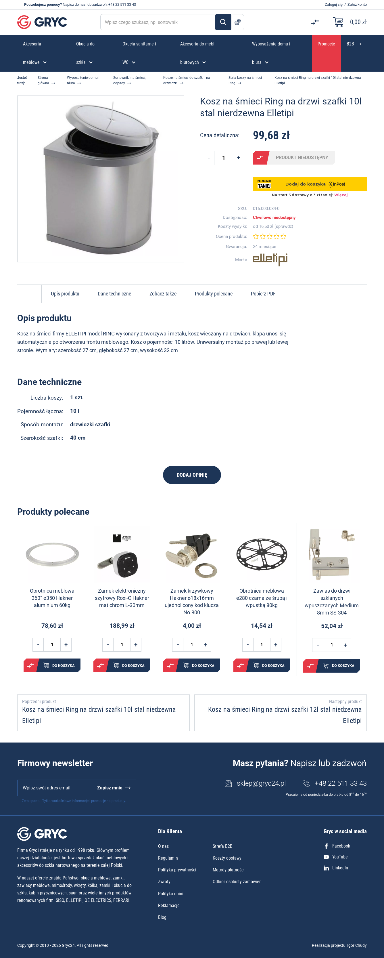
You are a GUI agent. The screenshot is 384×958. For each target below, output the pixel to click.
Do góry (29, 294)
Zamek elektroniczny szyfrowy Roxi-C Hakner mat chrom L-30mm (122, 598)
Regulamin (168, 858)
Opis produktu (65, 294)
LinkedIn (336, 868)
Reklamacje (169, 905)
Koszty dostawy (227, 858)
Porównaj (260, 158)
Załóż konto (357, 4)
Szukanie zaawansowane (237, 22)
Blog (162, 917)
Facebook (337, 846)
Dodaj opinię (192, 475)
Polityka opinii (171, 893)
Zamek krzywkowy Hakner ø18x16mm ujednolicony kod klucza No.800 (192, 602)
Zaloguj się (334, 4)
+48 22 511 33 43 (122, 4)
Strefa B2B (223, 846)
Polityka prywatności (177, 870)
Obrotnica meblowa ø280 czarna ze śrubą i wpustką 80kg (261, 598)
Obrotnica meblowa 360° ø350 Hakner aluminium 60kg (52, 598)
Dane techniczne (114, 294)
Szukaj (223, 22)
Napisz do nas (74, 4)
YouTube (336, 857)
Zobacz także (162, 294)
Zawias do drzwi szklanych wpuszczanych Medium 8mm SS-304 (332, 602)
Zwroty (164, 881)
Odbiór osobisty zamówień (237, 881)
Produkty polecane (214, 294)
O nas (163, 846)
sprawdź (284, 226)
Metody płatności (229, 870)
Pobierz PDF (263, 294)
